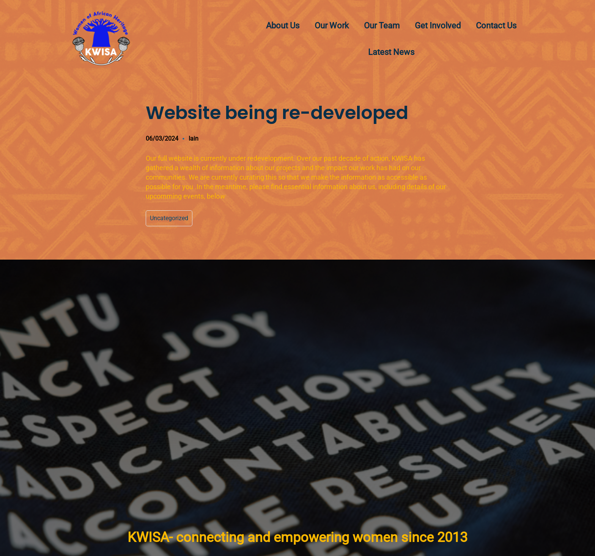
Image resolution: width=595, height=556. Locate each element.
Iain (193, 138)
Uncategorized (169, 218)
